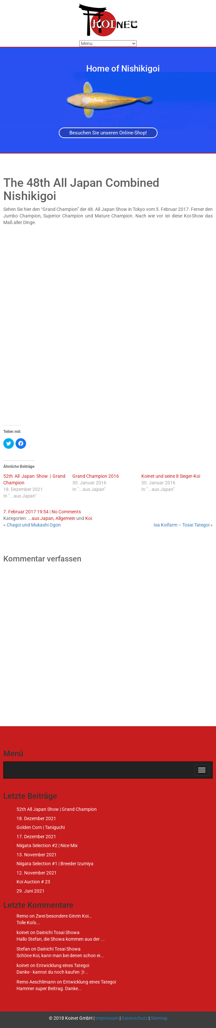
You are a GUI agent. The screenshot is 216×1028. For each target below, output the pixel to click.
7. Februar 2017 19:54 (26, 511)
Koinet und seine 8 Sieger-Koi (170, 476)
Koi (88, 518)
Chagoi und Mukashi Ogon (34, 525)
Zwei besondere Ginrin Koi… (63, 916)
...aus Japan (41, 518)
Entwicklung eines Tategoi (62, 965)
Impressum (107, 1018)
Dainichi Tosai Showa (58, 932)
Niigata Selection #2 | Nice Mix (47, 845)
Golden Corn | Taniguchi (41, 827)
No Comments (66, 511)
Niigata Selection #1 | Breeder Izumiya (55, 863)
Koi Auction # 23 (33, 881)
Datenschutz (135, 1018)
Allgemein (65, 518)
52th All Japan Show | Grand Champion (57, 809)
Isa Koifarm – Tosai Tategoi (181, 525)
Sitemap (159, 1018)
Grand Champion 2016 (95, 476)
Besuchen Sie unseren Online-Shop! (108, 133)
